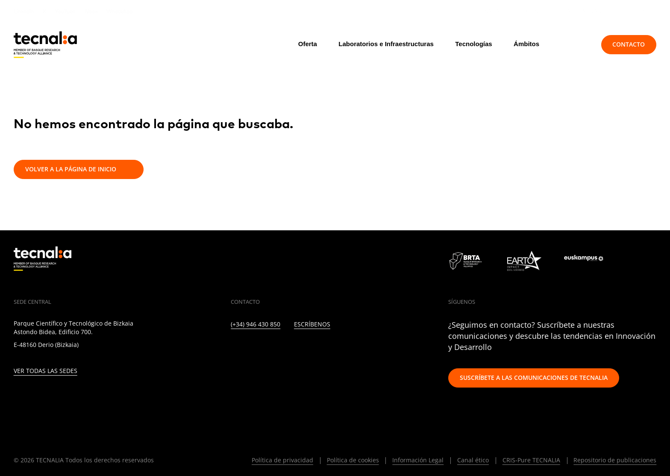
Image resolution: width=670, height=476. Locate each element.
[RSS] (326, 349)
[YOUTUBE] (307, 349)
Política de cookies (353, 460)
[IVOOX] (344, 349)
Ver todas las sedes (45, 371)
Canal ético (473, 460)
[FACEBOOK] (289, 349)
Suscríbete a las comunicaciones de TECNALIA (534, 377)
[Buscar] (575, 44)
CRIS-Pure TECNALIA (531, 460)
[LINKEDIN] (233, 349)
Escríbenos (312, 324)
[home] (45, 44)
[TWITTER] (252, 349)
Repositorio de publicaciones (614, 460)
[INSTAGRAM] (270, 349)
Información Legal (418, 460)
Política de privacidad (282, 460)
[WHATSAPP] (363, 349)
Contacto (628, 44)
